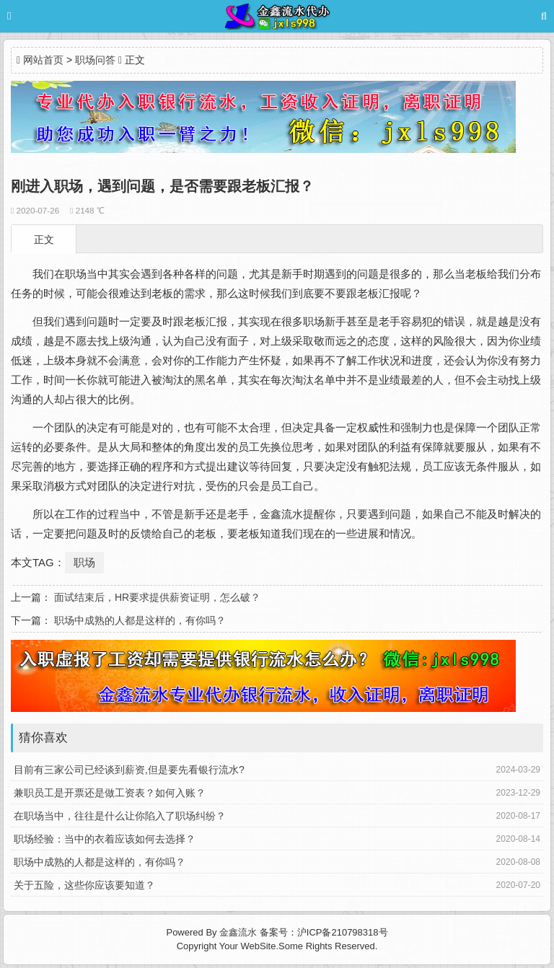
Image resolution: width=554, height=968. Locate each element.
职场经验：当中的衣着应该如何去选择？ (104, 839)
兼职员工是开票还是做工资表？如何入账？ (110, 792)
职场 (84, 562)
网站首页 (43, 60)
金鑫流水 (238, 932)
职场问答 (95, 60)
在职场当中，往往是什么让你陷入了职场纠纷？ (120, 816)
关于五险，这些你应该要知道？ (84, 885)
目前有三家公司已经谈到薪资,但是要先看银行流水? (129, 769)
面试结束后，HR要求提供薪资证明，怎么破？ (157, 597)
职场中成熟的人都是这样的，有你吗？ (140, 620)
